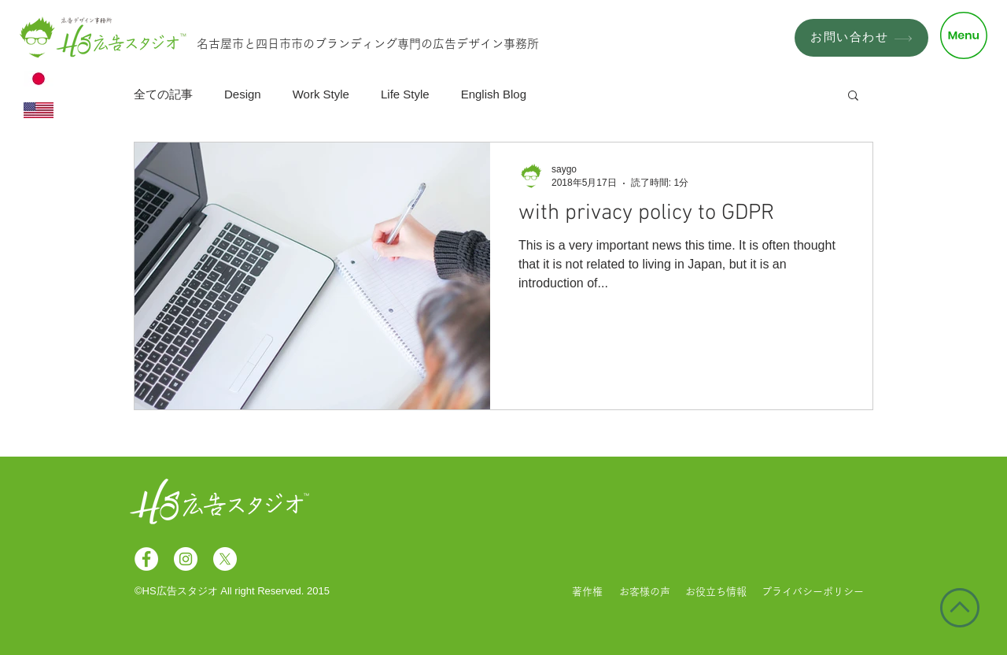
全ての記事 (163, 94)
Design (242, 94)
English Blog (493, 94)
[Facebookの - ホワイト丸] (146, 559)
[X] (225, 559)
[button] (963, 35)
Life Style (405, 94)
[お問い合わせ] (861, 38)
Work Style (321, 94)
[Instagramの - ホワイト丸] (185, 559)
